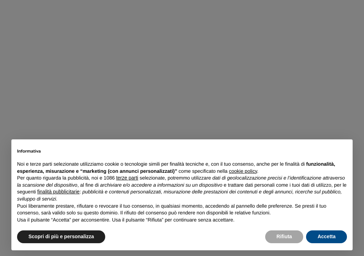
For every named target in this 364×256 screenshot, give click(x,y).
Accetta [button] (326, 236)
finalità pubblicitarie (58, 191)
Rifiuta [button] (284, 236)
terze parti (127, 178)
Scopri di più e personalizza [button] (61, 236)
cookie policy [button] (243, 171)
